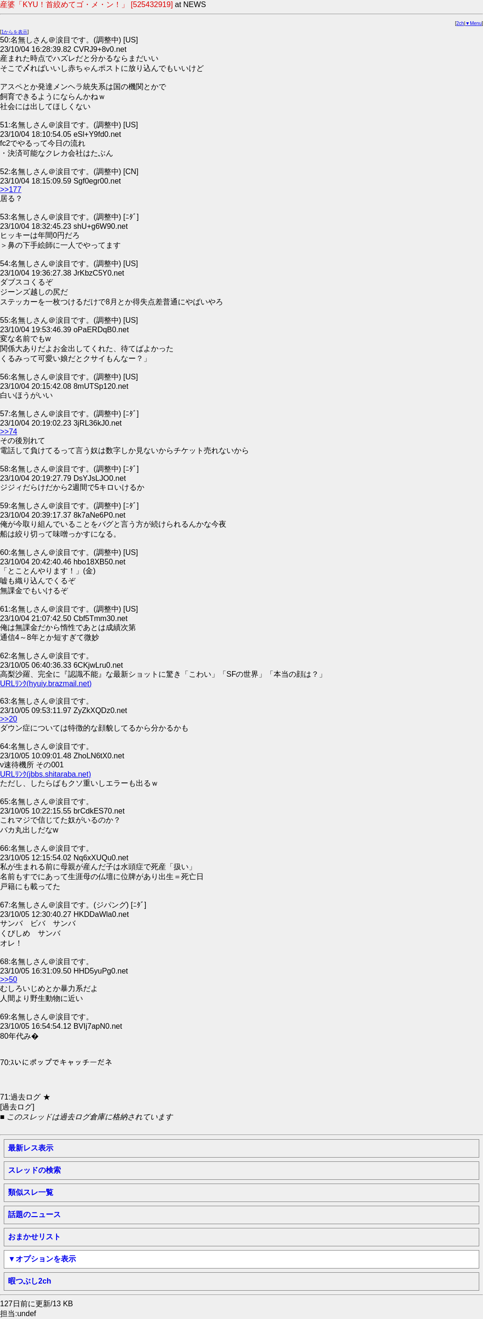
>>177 (10, 189)
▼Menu (473, 23)
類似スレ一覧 (30, 1192)
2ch (460, 23)
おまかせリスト (34, 1237)
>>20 (8, 719)
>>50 (8, 979)
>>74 (8, 432)
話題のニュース (34, 1214)
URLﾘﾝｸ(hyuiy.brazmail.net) (46, 684)
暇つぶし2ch (29, 1281)
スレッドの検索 (34, 1170)
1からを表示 (14, 31)
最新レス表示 (30, 1148)
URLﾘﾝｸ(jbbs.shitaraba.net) (45, 774)
